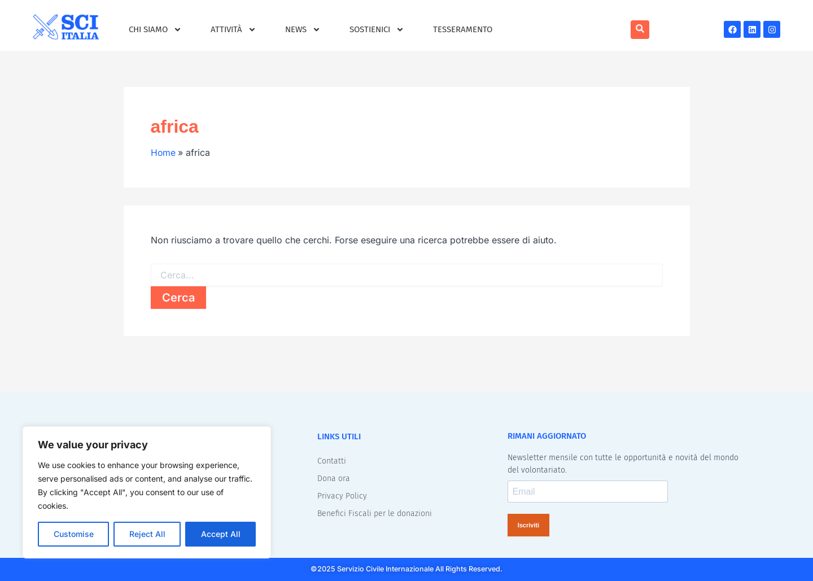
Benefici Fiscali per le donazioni (374, 513)
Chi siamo (155, 30)
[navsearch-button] (640, 29)
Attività (233, 30)
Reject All (147, 534)
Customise (74, 534)
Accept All (221, 534)
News (303, 30)
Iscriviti (529, 524)
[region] (147, 492)
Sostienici (376, 30)
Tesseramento (462, 29)
